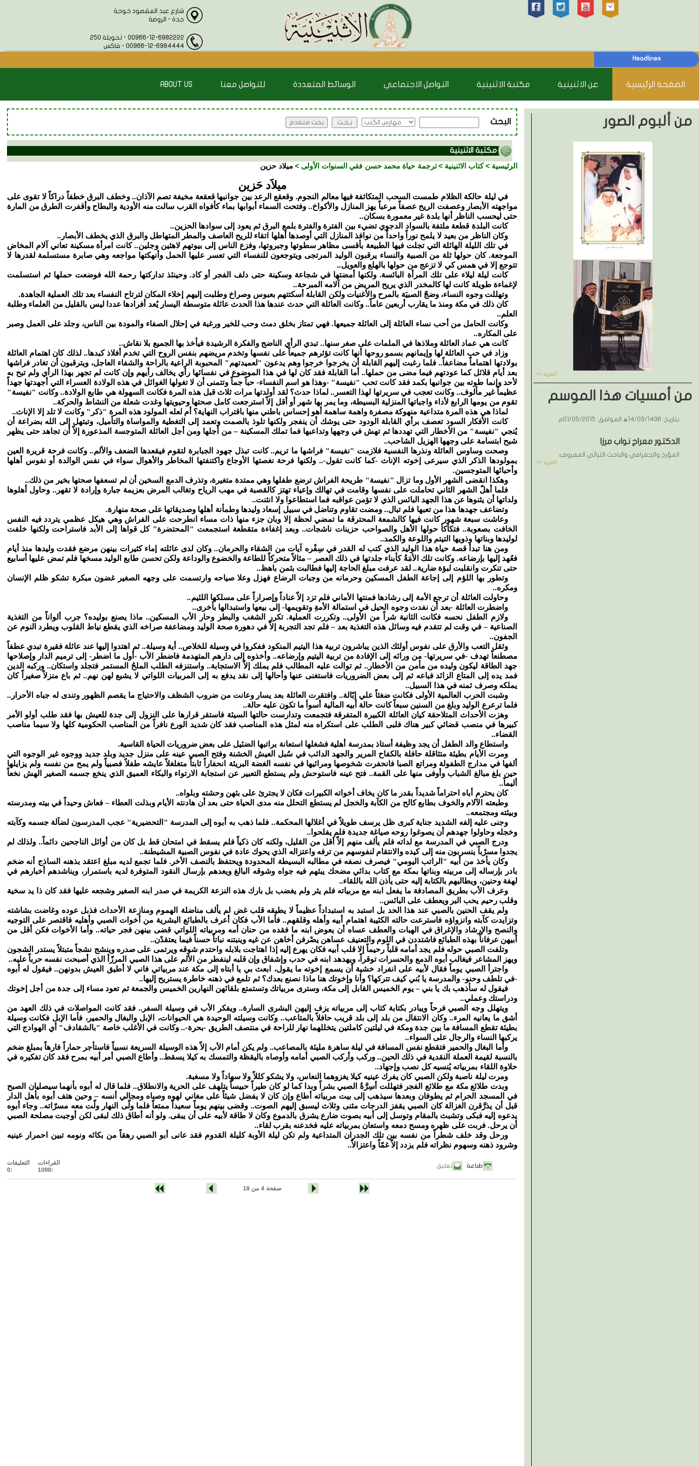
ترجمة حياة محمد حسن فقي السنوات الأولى (369, 166)
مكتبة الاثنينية (503, 84)
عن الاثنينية (578, 84)
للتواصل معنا (242, 84)
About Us (176, 84)
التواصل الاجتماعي (416, 84)
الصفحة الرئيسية (655, 84)
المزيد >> (547, 374)
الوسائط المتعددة (324, 84)
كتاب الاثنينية (464, 166)
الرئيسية (504, 166)
